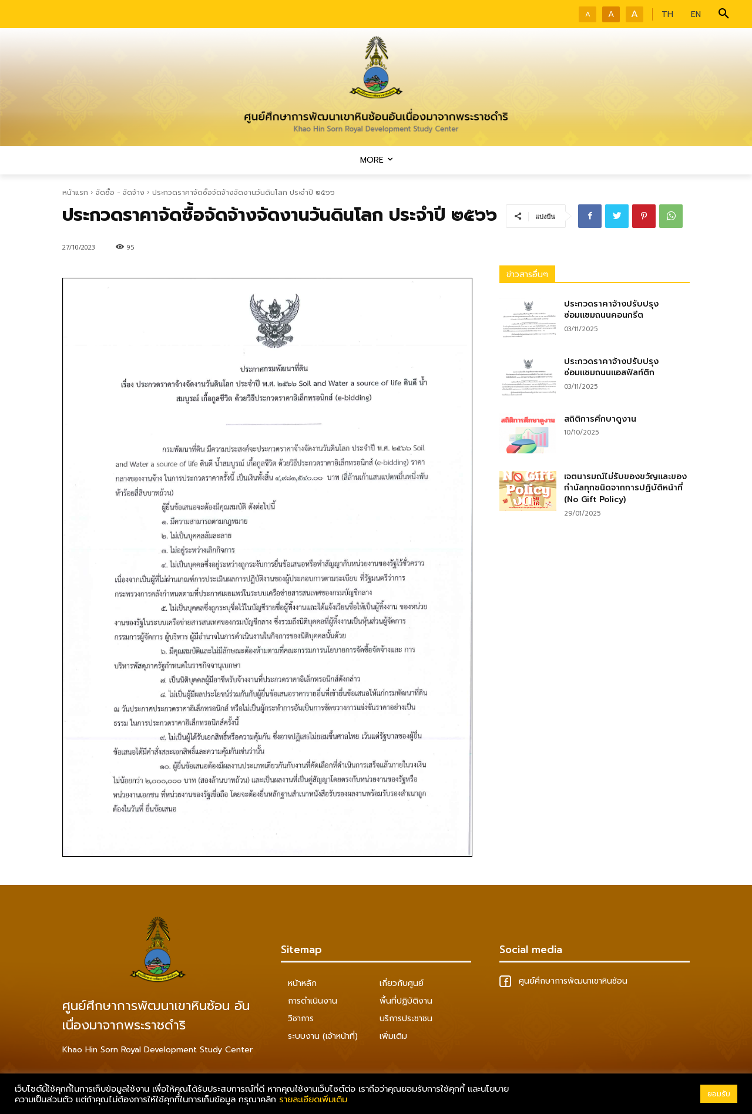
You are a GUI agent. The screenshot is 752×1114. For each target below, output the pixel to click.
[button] (724, 14)
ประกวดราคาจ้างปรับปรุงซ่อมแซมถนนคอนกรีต (611, 310)
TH (667, 14)
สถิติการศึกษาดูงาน (600, 419)
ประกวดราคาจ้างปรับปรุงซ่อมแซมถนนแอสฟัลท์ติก (611, 367)
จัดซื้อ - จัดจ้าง (120, 192)
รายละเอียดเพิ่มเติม (313, 1099)
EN (696, 14)
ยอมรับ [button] (718, 1093)
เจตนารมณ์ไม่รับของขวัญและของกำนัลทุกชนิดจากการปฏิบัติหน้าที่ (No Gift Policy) (625, 488)
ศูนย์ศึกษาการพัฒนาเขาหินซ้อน (563, 981)
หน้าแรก (75, 192)
